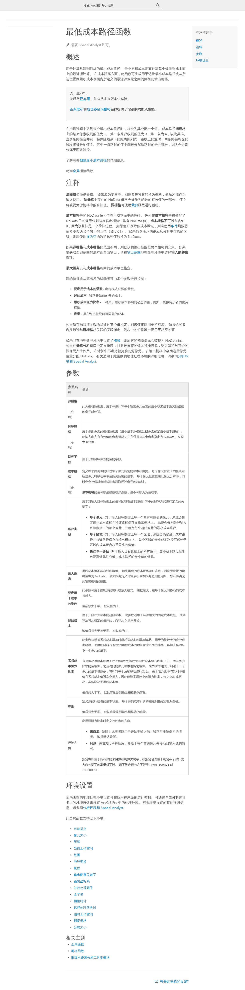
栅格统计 (80, 902)
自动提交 (80, 829)
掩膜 (117, 340)
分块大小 (80, 928)
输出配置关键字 (85, 875)
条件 (174, 226)
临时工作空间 (83, 915)
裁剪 (134, 205)
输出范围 (134, 252)
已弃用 (85, 99)
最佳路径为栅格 (99, 109)
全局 (76, 171)
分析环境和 (103, 808)
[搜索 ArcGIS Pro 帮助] (118, 5)
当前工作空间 (83, 849)
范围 (77, 855)
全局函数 (77, 945)
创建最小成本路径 (93, 160)
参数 (199, 54)
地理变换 (80, 862)
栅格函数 (77, 951)
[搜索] (158, 5)
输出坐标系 (82, 882)
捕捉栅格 (80, 921)
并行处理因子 (83, 888)
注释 (199, 47)
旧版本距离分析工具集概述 (90, 958)
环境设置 (202, 60)
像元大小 (80, 836)
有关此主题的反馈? (174, 982)
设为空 (91, 237)
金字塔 (78, 895)
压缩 (77, 842)
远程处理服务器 (85, 908)
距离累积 (76, 109)
